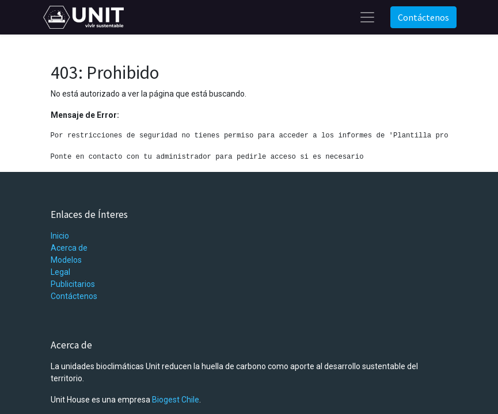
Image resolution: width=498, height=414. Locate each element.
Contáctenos (423, 17)
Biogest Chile (175, 399)
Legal (60, 272)
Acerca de (69, 247)
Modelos (66, 259)
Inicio (60, 235)
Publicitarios (73, 284)
